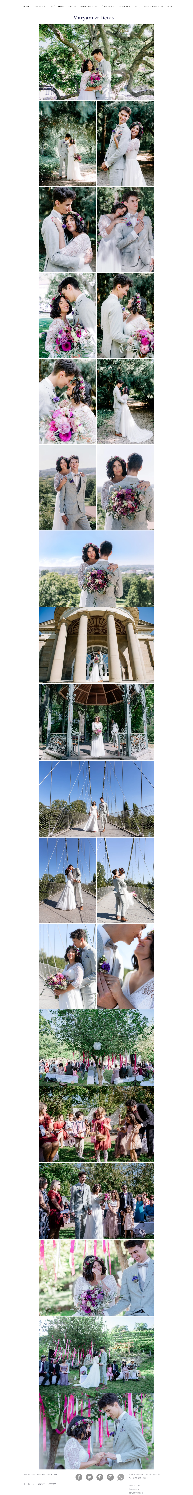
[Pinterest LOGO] (99, 1477)
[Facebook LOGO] (78, 1477)
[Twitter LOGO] (89, 1477)
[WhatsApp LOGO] (120, 1477)
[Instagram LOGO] (110, 1477)
